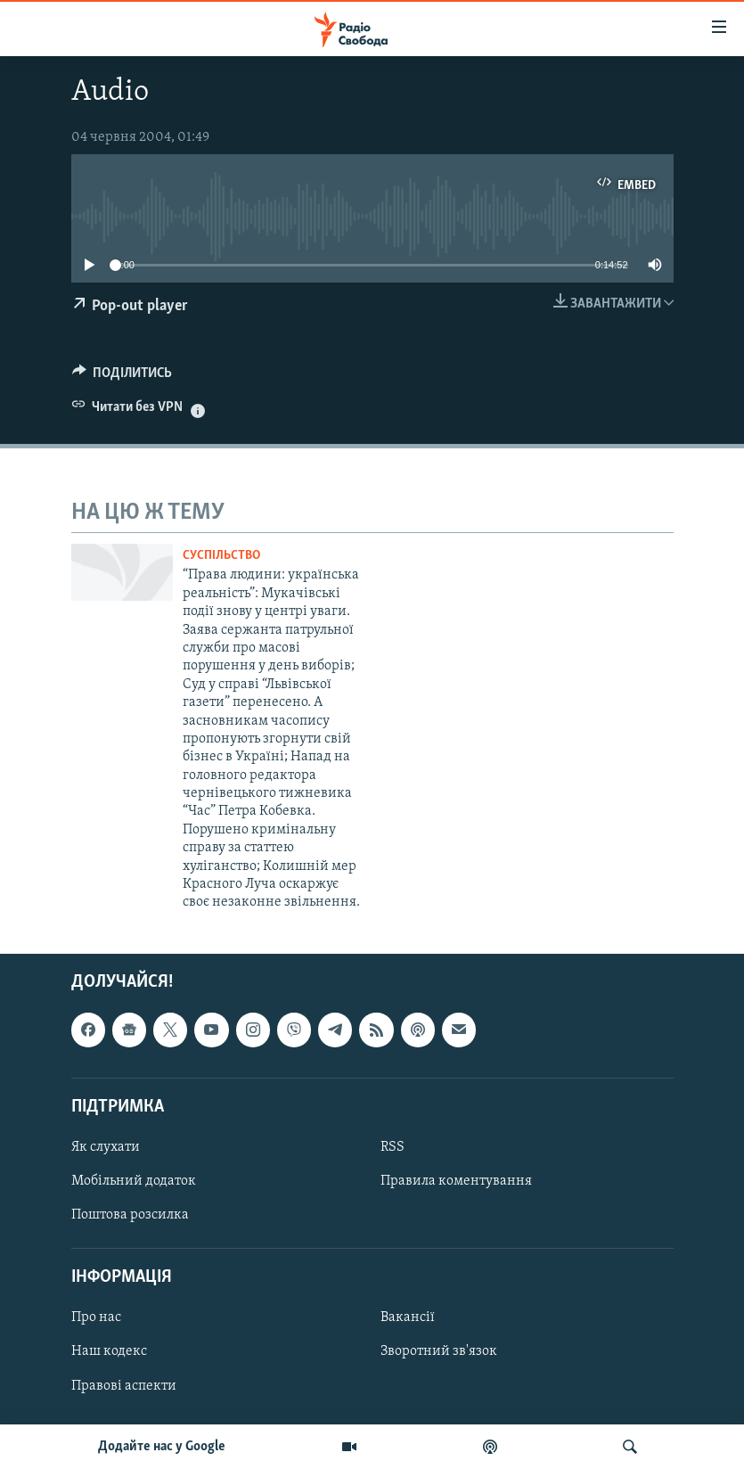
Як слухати (105, 1147)
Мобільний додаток (133, 1181)
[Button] (122, 377)
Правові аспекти (123, 1385)
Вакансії (407, 1317)
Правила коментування (456, 1181)
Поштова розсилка (130, 1215)
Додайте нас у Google (161, 1447)
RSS (392, 1147)
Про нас (96, 1317)
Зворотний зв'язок (438, 1351)
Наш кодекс (109, 1351)
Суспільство (221, 555)
